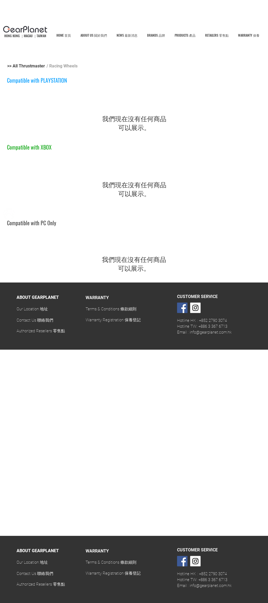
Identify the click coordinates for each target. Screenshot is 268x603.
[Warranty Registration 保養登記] (113, 320)
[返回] (1, 316)
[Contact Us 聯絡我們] (35, 320)
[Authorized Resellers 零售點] (41, 331)
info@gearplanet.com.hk (211, 332)
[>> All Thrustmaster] (26, 66)
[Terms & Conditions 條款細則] (111, 309)
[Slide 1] (134, 336)
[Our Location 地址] (32, 309)
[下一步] (267, 316)
